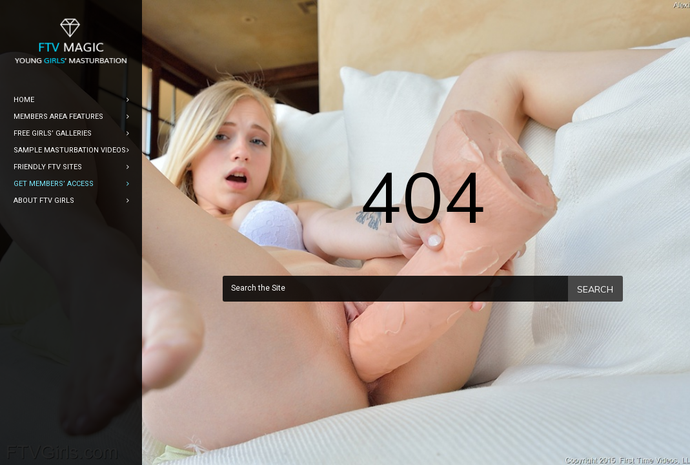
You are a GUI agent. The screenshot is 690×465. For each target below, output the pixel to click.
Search (595, 289)
